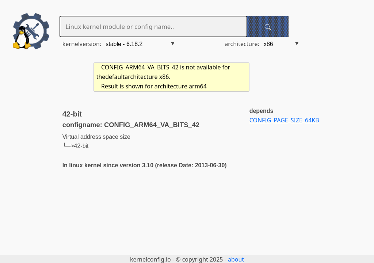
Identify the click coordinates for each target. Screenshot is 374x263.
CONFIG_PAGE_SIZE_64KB (284, 120)
